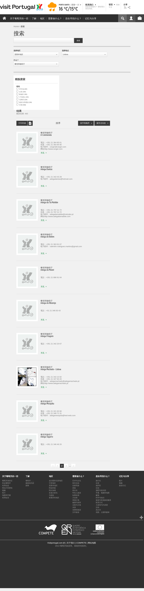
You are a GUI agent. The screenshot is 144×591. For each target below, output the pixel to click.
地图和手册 (6, 495)
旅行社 (98, 481)
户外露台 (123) (24, 97)
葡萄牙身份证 (7, 481)
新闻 (27, 486)
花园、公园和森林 (102, 512)
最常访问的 (103, 123)
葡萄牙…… (30, 481)
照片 (4, 493)
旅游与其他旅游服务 (103, 500)
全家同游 (75, 486)
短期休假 (75, 495)
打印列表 (26, 123)
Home (16, 26)
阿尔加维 (52, 490)
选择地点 (65, 50)
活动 (97, 488)
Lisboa (65, 54)
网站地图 (92, 543)
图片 (120, 481)
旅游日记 (122, 486)
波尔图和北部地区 (56, 481)
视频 (4, 490)
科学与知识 (100, 498)
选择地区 (17, 50)
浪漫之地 (75, 500)
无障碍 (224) (23, 99)
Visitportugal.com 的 (56, 543)
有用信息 (5, 486)
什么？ (16, 60)
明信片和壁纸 (7, 488)
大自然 (74, 498)
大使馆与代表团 (102, 505)
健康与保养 (76, 503)
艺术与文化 (76, 481)
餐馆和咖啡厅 (20, 64)
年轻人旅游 (76, 493)
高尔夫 (74, 490)
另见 (44, 153)
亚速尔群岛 (53, 493)
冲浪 (74, 507)
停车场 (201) (23, 89)
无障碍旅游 (76, 510)
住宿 (97, 483)
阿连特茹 (52, 488)
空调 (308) (22, 105)
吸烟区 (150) (23, 94)
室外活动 (75, 483)
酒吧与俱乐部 (101, 490)
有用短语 (5, 498)
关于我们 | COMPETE (76, 543)
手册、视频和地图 (102, 493)
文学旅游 (75, 512)
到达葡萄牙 (6, 483)
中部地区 (52, 483)
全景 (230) (22, 92)
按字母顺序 (87, 123)
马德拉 (51, 495)
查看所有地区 (54, 498)
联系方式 (99, 503)
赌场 (97, 495)
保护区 (98, 486)
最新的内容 (30, 483)
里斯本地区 (19, 54)
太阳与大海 (76, 505)
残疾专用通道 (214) (25, 102)
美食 (74, 488)
